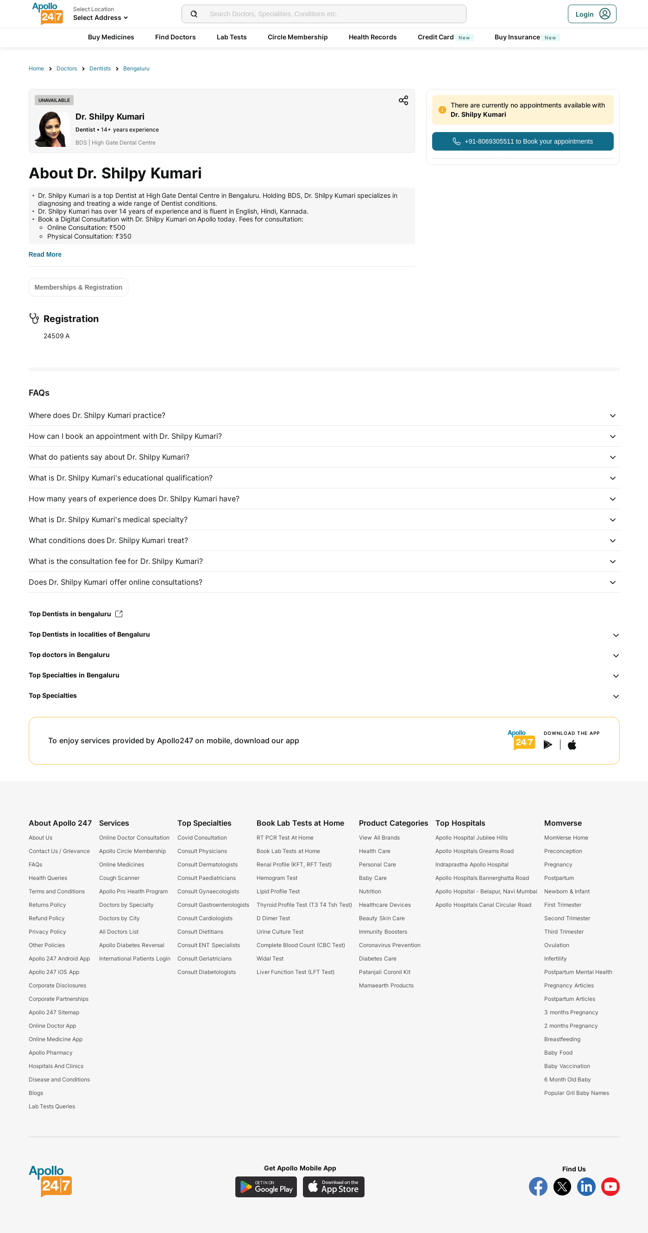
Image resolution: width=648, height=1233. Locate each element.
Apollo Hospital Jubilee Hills (471, 837)
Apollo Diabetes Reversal (131, 945)
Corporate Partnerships (58, 998)
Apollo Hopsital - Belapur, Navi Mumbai (486, 891)
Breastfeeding (562, 1039)
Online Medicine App (56, 1039)
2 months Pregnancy (571, 1025)
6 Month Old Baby (567, 1079)
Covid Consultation (202, 837)
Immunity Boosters (383, 931)
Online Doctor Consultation (134, 837)
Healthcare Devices (384, 904)
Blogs (36, 1092)
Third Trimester (563, 931)
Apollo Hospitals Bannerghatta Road (482, 877)
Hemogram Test (277, 877)
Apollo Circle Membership (132, 850)
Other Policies (47, 945)
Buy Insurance (527, 37)
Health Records (373, 37)
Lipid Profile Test (278, 891)
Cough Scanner (119, 877)
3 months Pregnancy (571, 1012)
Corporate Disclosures (57, 985)
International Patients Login (134, 958)
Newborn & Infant (567, 891)
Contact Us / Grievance (59, 850)
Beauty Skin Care (382, 918)
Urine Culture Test (280, 931)
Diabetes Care (377, 958)
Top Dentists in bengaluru (76, 614)
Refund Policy (47, 918)
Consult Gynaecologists (208, 891)
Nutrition (370, 891)
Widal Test (270, 958)
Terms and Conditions (57, 891)
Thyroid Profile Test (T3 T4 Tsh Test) (304, 904)
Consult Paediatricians (206, 877)
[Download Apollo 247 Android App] (266, 1186)
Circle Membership (298, 37)
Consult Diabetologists (206, 971)
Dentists (100, 68)
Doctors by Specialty (126, 904)
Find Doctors (175, 37)
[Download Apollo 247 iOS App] (334, 1186)
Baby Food (558, 1052)
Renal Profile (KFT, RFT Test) (294, 864)
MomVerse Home (566, 837)
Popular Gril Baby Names (576, 1092)
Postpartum (559, 877)
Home (36, 68)
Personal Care (377, 864)
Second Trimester (567, 918)
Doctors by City (119, 918)
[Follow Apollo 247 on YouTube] (610, 1186)
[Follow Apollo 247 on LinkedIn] (586, 1186)
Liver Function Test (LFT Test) (295, 971)
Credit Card (446, 37)
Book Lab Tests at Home (288, 850)
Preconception (563, 850)
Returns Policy (47, 904)
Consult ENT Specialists (208, 945)
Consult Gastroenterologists (213, 904)
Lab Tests (232, 37)
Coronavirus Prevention (389, 945)
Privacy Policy (47, 931)
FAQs (35, 864)
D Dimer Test (273, 918)
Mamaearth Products (386, 985)
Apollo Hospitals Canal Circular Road (483, 904)
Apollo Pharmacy (51, 1052)
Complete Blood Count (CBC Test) (301, 945)
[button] (324, 415)
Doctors (67, 68)
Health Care (374, 850)
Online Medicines (121, 864)
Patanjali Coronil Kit (384, 971)
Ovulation (556, 945)
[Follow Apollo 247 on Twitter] (562, 1186)
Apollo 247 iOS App (54, 971)
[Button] (522, 141)
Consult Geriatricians (204, 958)
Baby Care (372, 877)
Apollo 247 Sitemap (54, 1012)
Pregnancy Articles (568, 985)
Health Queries (48, 877)
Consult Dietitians (200, 931)
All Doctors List (118, 931)
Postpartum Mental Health (578, 971)
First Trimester (562, 904)
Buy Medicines (111, 37)
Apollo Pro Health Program (133, 891)
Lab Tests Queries (52, 1106)
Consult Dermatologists (207, 864)
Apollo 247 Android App (59, 958)
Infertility (555, 958)
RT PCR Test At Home (285, 837)
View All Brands (379, 837)
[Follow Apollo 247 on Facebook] (538, 1186)
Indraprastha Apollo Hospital (472, 864)
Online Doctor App (52, 1025)
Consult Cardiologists (205, 918)
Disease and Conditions (59, 1079)
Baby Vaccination (567, 1065)
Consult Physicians (202, 850)
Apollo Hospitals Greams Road (474, 850)
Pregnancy (558, 864)
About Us (40, 837)
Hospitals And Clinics (56, 1065)
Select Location (93, 9)
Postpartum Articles (569, 998)
